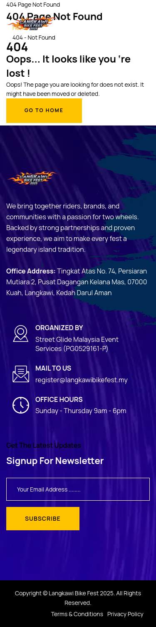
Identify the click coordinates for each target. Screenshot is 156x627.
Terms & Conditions (77, 614)
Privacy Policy (125, 614)
